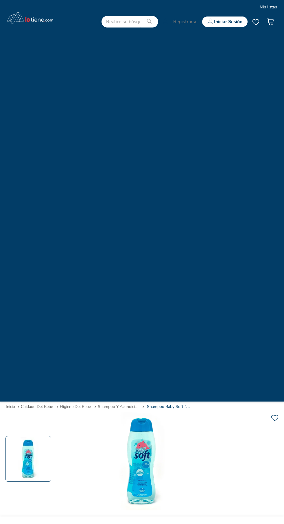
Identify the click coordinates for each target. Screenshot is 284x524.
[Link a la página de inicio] (10, 407)
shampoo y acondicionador (119, 406)
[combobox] (130, 22)
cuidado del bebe (37, 406)
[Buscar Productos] (149, 21)
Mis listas (268, 7)
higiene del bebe (75, 406)
